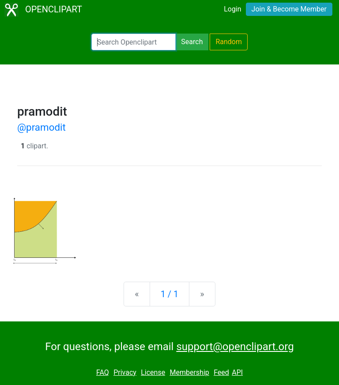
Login (232, 9)
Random (228, 42)
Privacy (124, 372)
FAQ (102, 372)
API (237, 372)
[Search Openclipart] (133, 42)
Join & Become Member (289, 9)
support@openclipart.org (235, 346)
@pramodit (41, 127)
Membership (189, 372)
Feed (221, 372)
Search (192, 42)
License (153, 372)
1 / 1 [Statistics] (170, 294)
